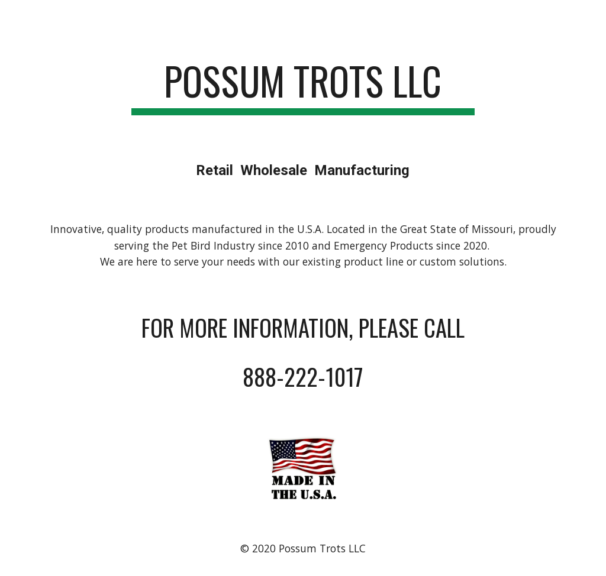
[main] (303, 87)
